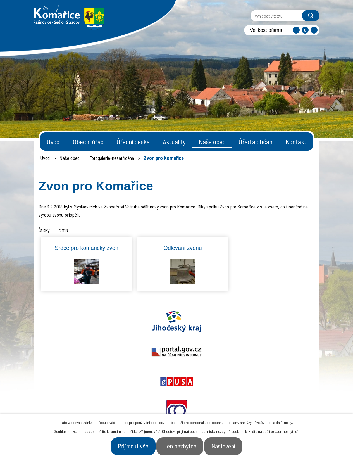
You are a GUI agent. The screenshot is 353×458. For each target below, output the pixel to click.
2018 (63, 230)
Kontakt (296, 141)
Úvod (53, 141)
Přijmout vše (125, 445)
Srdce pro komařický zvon (86, 248)
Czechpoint (286, 321)
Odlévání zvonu (182, 248)
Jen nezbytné (180, 445)
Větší (314, 30)
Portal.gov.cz (121, 321)
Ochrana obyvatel (231, 321)
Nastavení (231, 445)
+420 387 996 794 (142, 402)
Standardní (305, 30)
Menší (296, 30)
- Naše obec (288, 405)
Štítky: (45, 230)
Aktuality (174, 141)
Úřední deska (133, 141)
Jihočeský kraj (66, 321)
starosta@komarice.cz (149, 389)
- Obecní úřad (248, 405)
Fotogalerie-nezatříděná (111, 158)
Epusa (176, 321)
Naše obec (212, 141)
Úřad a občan (255, 141)
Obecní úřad (88, 141)
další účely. (284, 420)
